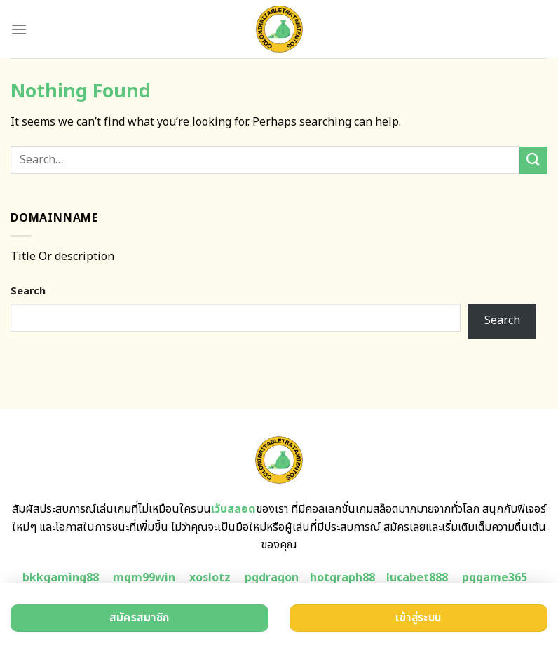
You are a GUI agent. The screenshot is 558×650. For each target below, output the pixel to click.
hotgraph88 (342, 577)
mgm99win (144, 577)
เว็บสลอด (233, 509)
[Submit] (533, 160)
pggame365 (494, 577)
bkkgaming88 (60, 577)
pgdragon (272, 577)
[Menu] (19, 29)
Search (28, 291)
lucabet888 (417, 577)
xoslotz (210, 577)
